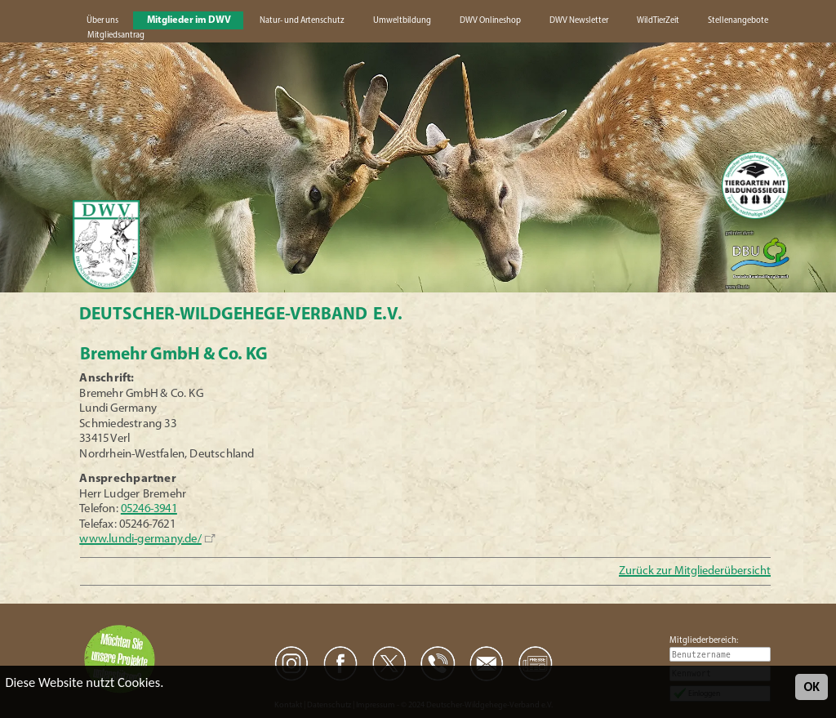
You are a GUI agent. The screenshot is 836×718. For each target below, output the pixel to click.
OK (811, 686)
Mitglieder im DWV (189, 20)
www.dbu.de (737, 287)
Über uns (102, 20)
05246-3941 (149, 509)
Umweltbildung (402, 20)
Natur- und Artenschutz (302, 20)
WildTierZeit (658, 20)
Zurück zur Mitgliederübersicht (695, 571)
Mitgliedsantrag (116, 35)
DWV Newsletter (578, 20)
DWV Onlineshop (490, 20)
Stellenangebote (738, 20)
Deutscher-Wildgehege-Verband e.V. (240, 314)
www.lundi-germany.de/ (141, 539)
